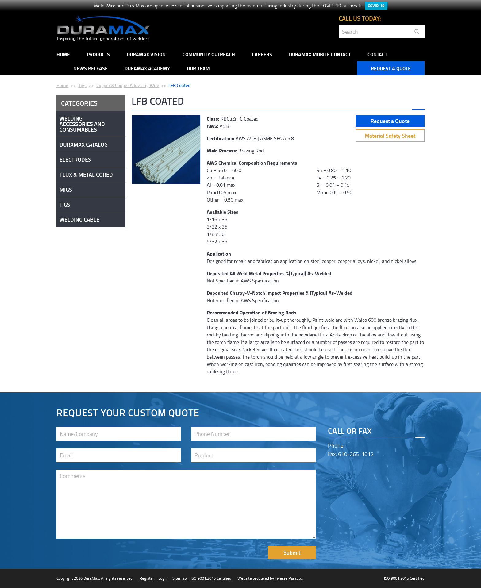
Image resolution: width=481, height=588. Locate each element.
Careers (262, 54)
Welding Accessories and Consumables (82, 123)
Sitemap (179, 578)
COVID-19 (376, 5)
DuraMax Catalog (84, 144)
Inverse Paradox (289, 578)
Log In (163, 578)
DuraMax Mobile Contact (320, 54)
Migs (66, 190)
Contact (377, 54)
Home (63, 54)
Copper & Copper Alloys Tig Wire (127, 85)
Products (98, 54)
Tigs (82, 85)
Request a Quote (391, 68)
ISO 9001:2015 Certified (211, 578)
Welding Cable (79, 220)
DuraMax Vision (146, 54)
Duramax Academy (147, 68)
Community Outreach (209, 54)
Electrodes (75, 159)
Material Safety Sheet (390, 136)
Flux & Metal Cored (86, 175)
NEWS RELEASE (90, 68)
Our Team (198, 68)
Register (147, 578)
